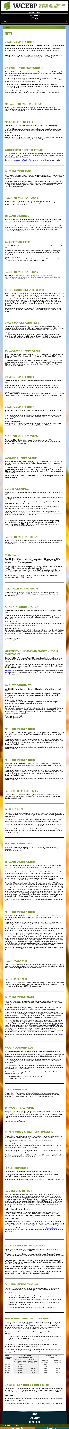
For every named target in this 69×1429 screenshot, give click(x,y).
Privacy (17, 1425)
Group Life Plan (51, 1428)
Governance (34, 18)
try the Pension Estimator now (54, 1179)
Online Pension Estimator (19, 623)
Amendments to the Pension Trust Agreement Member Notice (29, 160)
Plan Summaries (34, 15)
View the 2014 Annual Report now (15, 1121)
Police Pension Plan (17, 1428)
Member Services (34, 12)
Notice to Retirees (51, 1228)
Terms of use (6, 1425)
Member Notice (11, 670)
